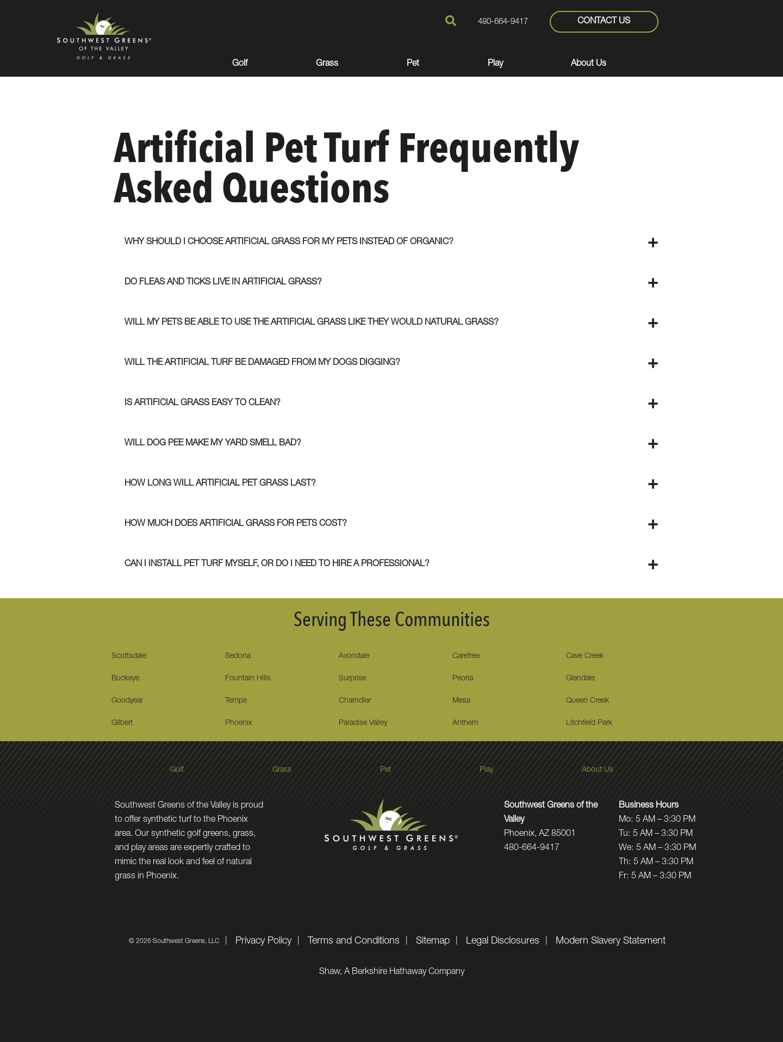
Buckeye (125, 679)
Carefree (466, 656)
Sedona (238, 656)
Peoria (462, 679)
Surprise (352, 679)
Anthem (465, 723)
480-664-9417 (503, 22)
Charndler (355, 701)
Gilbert (122, 723)
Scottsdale (128, 656)
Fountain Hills (248, 679)
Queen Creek (587, 701)
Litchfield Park (589, 723)
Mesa (461, 701)
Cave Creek (585, 656)
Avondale (354, 656)
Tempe (236, 701)
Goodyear (127, 701)
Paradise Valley (363, 723)
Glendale (580, 679)
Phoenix (238, 723)
